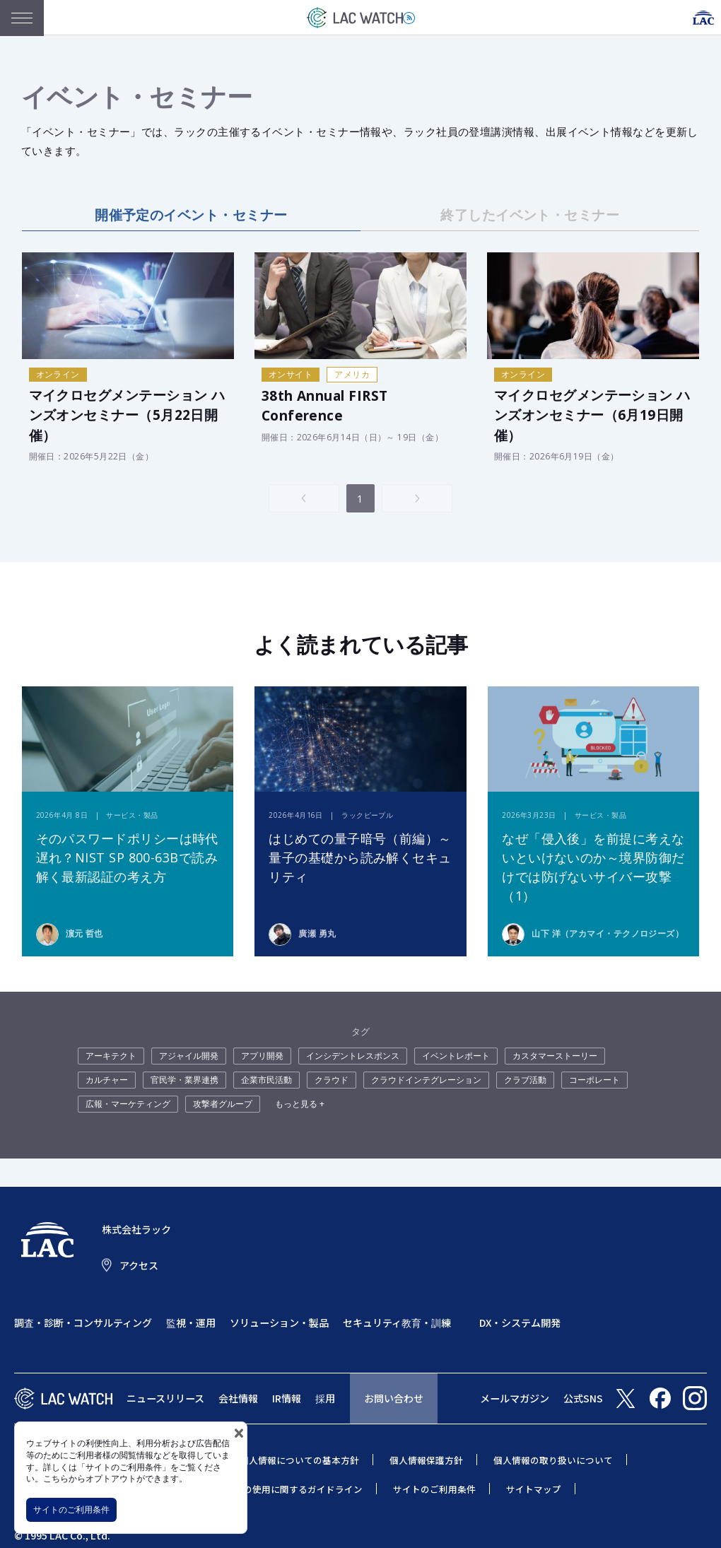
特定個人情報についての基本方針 (290, 1460)
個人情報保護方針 (426, 1460)
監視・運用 (191, 1322)
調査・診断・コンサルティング (83, 1322)
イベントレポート (456, 1056)
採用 (325, 1398)
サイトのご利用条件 (71, 1509)
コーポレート (594, 1080)
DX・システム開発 (520, 1322)
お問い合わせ (393, 1398)
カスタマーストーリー (554, 1056)
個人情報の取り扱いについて (553, 1460)
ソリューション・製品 (279, 1322)
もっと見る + (299, 1104)
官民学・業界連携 (184, 1080)
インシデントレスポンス (352, 1056)
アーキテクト (111, 1056)
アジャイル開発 (188, 1056)
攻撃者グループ (222, 1104)
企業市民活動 (266, 1080)
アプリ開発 (262, 1056)
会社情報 (238, 1398)
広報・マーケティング (128, 1104)
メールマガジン (514, 1398)
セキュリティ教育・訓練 (397, 1322)
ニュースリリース (165, 1398)
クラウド (331, 1080)
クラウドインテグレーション (426, 1080)
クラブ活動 (525, 1080)
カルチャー (107, 1080)
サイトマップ (533, 1489)
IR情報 (286, 1398)
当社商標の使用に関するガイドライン (284, 1489)
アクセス (138, 1265)
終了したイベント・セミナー (529, 215)
